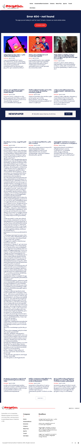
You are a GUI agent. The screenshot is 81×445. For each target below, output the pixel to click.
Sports (30, 58)
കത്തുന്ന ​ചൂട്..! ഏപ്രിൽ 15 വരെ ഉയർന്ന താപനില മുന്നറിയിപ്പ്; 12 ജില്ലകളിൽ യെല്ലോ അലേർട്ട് (14, 91)
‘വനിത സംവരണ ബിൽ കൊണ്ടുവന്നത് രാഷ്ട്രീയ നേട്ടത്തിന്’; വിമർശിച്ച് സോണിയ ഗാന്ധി (64, 91)
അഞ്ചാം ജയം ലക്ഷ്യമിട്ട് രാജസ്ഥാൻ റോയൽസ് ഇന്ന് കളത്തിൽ (38, 55)
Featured (6, 58)
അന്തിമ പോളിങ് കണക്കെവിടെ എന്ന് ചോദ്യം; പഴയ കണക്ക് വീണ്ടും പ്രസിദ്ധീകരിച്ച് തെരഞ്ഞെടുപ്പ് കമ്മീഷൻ (40, 91)
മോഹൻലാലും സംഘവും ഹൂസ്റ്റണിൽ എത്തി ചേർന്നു (15, 142)
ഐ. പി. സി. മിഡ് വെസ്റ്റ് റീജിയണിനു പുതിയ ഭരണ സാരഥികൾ (40, 142)
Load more (40, 398)
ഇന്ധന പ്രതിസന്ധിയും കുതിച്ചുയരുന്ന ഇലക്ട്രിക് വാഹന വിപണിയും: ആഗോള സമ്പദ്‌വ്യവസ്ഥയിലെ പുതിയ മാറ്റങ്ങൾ (64, 380)
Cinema (56, 61)
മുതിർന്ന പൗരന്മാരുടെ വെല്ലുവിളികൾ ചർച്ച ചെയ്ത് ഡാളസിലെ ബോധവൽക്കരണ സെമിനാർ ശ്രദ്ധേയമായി (40, 380)
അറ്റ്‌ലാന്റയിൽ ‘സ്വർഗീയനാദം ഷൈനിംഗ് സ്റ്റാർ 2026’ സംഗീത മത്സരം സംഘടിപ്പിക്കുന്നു (65, 142)
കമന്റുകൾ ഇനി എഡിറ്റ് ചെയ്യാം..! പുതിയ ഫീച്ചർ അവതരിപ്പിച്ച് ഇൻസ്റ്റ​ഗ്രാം (14, 55)
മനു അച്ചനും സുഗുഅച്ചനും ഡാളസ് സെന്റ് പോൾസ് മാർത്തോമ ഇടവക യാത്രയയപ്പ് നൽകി (15, 380)
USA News (6, 145)
